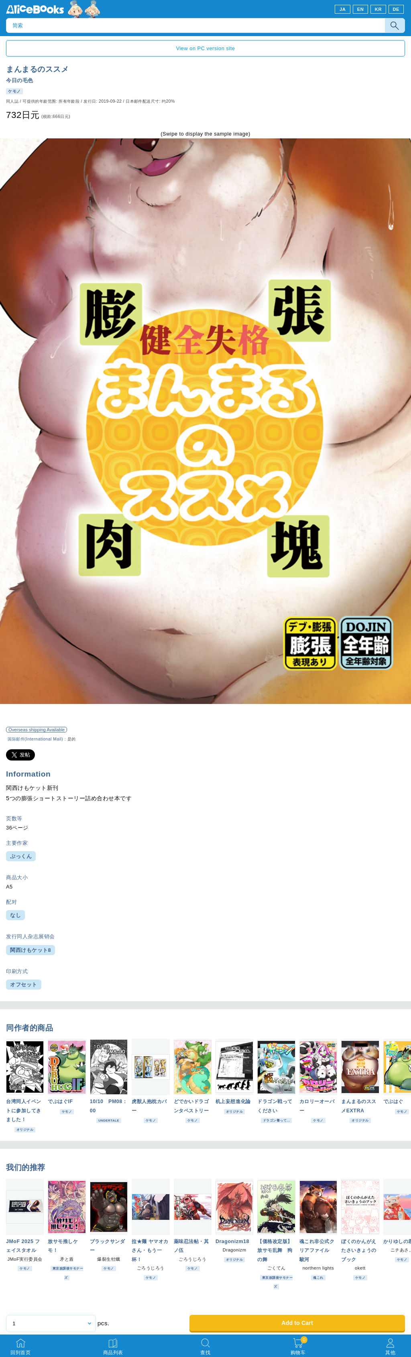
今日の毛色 (19, 80)
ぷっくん (21, 856)
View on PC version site (205, 48)
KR (378, 9)
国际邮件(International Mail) (35, 739)
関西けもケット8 (30, 950)
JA (343, 9)
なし (15, 915)
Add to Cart (297, 1323)
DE (396, 9)
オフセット (23, 985)
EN (360, 9)
